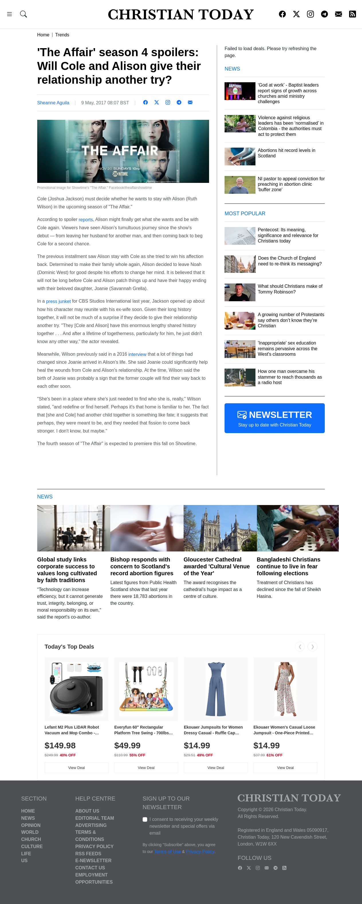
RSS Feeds (88, 853)
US (24, 860)
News (28, 818)
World (29, 832)
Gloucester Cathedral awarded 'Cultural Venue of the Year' (217, 566)
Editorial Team (94, 818)
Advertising (91, 825)
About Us (87, 811)
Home (43, 34)
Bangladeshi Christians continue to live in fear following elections (288, 566)
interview (137, 354)
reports (86, 219)
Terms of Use (167, 851)
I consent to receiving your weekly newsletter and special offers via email (183, 826)
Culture (32, 846)
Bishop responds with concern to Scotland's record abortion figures (141, 566)
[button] (9, 15)
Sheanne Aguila (53, 102)
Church (31, 839)
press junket (58, 301)
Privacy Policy (94, 846)
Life (26, 853)
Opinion (31, 825)
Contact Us (90, 867)
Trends (62, 34)
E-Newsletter (93, 860)
